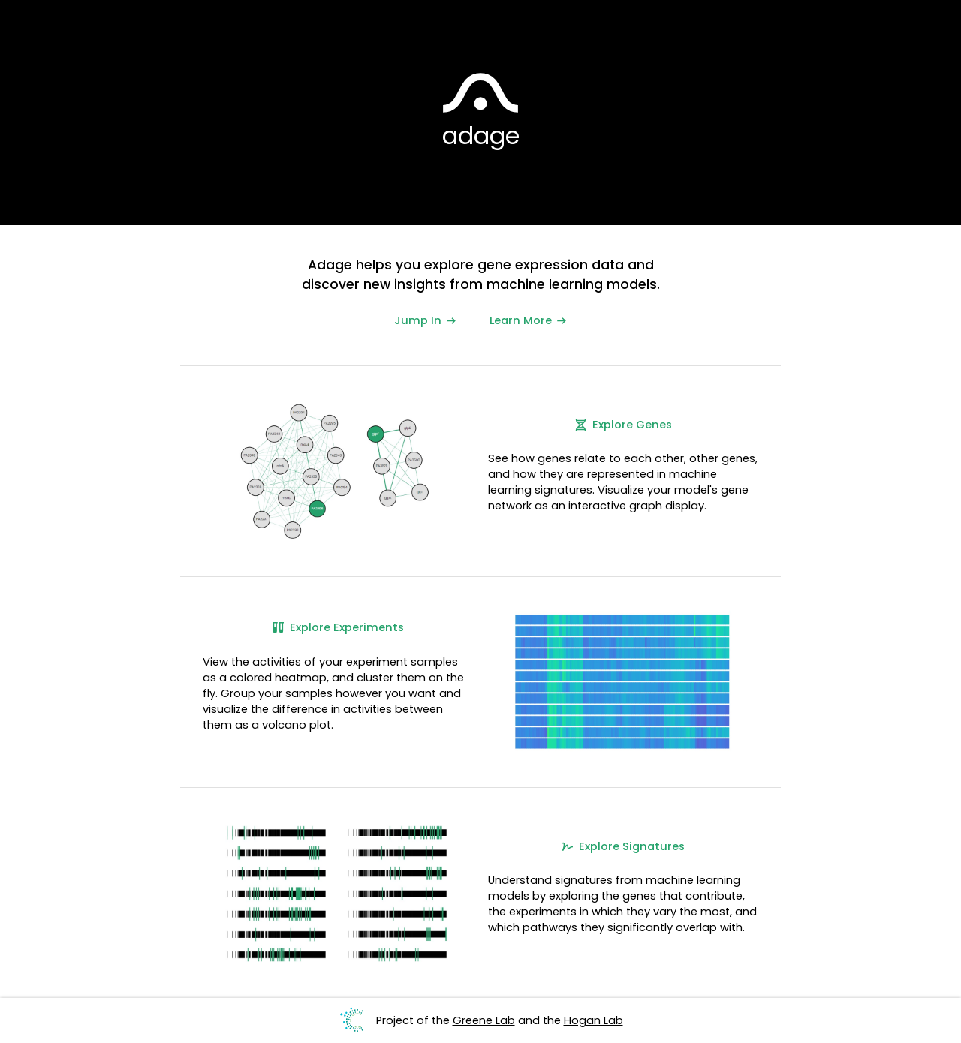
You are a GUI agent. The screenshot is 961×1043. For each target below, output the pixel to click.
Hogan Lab (593, 1020)
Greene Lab (484, 1020)
